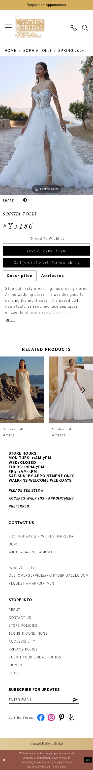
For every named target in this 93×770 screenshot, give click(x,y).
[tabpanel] (46, 126)
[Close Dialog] (4, 760)
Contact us (20, 618)
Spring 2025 (71, 51)
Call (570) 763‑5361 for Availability (47, 263)
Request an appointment (33, 584)
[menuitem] (8, 27)
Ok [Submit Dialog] (88, 760)
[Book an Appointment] (46, 5)
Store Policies (23, 626)
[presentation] (22, 390)
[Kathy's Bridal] (29, 27)
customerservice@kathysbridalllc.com (49, 576)
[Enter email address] (44, 700)
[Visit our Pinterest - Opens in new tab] (62, 718)
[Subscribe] (76, 700)
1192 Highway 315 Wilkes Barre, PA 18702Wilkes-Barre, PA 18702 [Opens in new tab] (41, 545)
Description (20, 276)
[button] (8, 27)
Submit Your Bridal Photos (35, 658)
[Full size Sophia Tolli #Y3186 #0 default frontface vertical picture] (46, 126)
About (14, 610)
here (62, 767)
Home (10, 51)
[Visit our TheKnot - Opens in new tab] (72, 718)
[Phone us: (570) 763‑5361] (73, 27)
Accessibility (22, 642)
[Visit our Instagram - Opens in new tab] (51, 718)
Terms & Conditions (28, 634)
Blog (13, 674)
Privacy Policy (23, 650)
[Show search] (85, 27)
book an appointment (47, 251)
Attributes (52, 276)
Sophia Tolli (37, 51)
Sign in (15, 666)
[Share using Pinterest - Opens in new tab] (25, 201)
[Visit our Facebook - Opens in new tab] (41, 718)
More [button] (10, 321)
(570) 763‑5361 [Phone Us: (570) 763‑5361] (21, 568)
